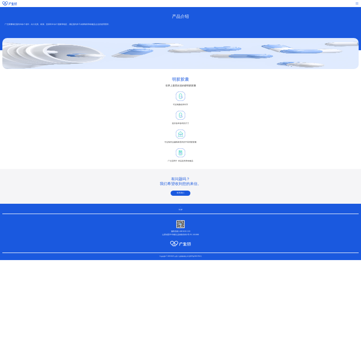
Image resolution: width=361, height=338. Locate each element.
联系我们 (180, 193)
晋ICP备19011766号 (195, 256)
